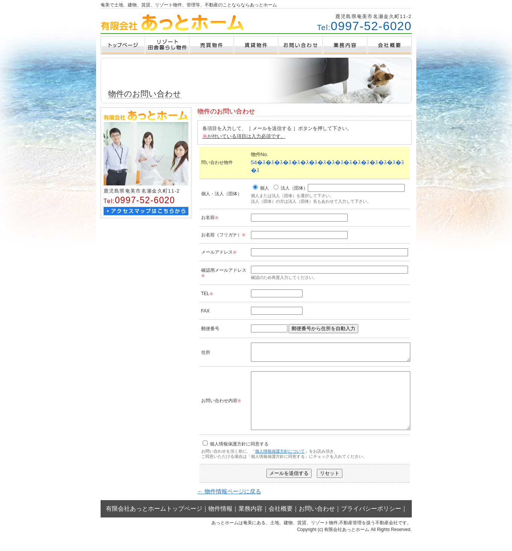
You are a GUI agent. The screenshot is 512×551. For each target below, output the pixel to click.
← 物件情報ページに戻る (229, 506)
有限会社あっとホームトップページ (154, 523)
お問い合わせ (317, 523)
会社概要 (281, 523)
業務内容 (250, 523)
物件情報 (220, 523)
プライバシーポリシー (371, 523)
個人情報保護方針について (280, 466)
